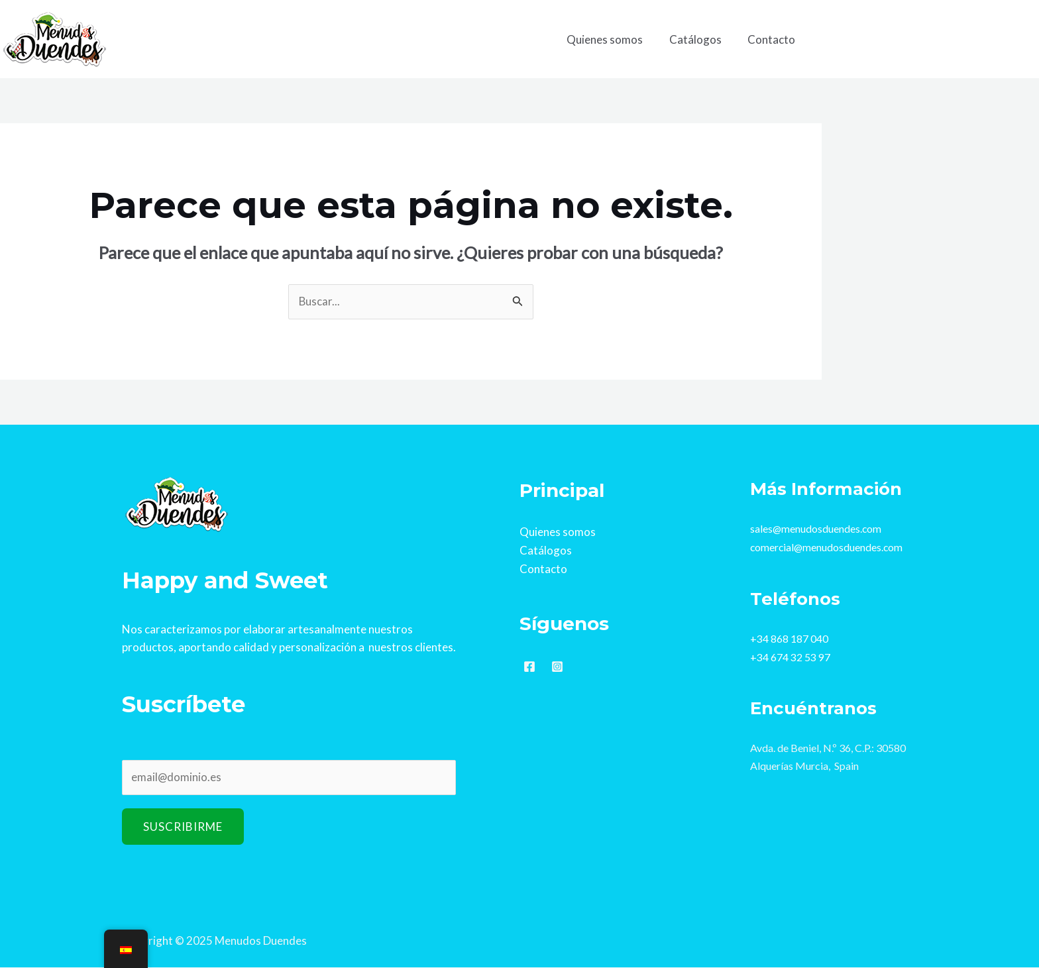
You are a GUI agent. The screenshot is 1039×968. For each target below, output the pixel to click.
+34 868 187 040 (789, 637)
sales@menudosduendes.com (816, 529)
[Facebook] (529, 666)
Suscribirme (183, 828)
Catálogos (701, 39)
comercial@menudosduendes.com (827, 547)
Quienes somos (614, 39)
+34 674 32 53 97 (790, 655)
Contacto (773, 39)
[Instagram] (557, 666)
